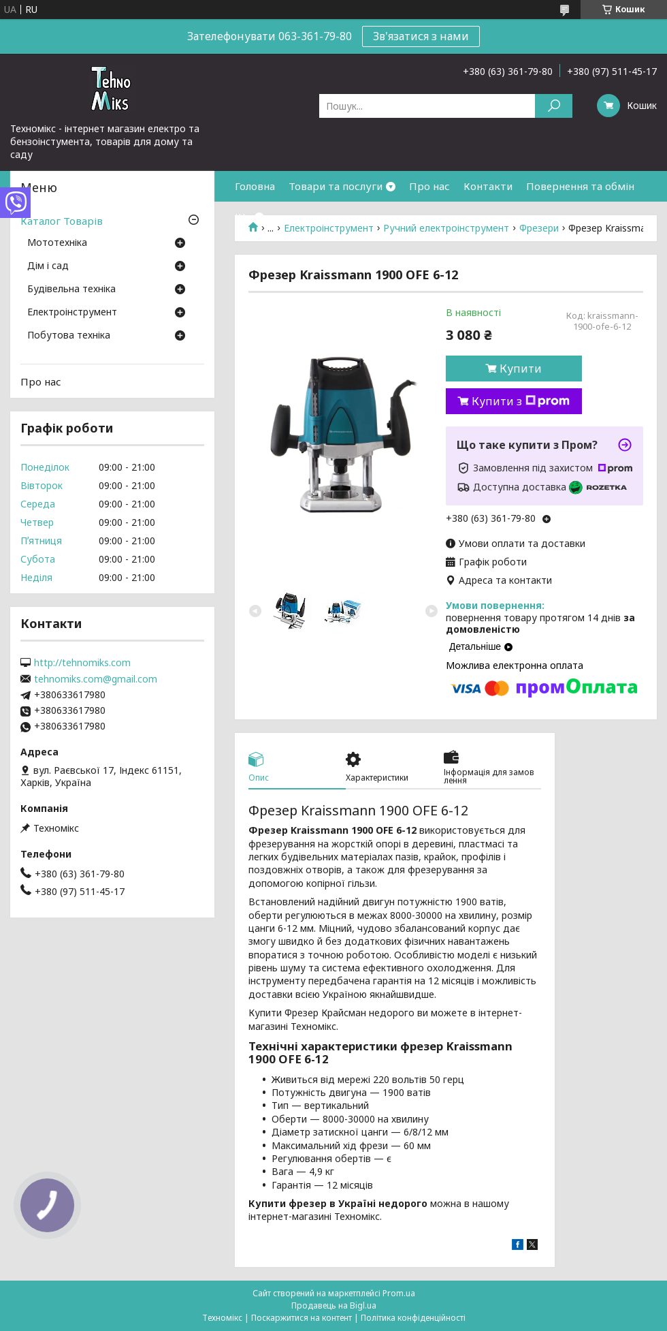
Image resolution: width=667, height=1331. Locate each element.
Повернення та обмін (580, 186)
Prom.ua (399, 1293)
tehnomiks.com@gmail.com (95, 679)
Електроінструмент (72, 312)
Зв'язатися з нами (421, 36)
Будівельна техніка (71, 289)
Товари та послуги (336, 186)
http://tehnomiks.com (82, 663)
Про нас (429, 186)
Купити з (521, 401)
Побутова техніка (68, 335)
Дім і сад (48, 266)
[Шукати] (553, 106)
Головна (255, 186)
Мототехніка (57, 243)
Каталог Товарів (61, 221)
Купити (521, 368)
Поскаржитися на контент (301, 1318)
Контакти (488, 186)
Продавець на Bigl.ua (333, 1305)
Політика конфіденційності (413, 1318)
